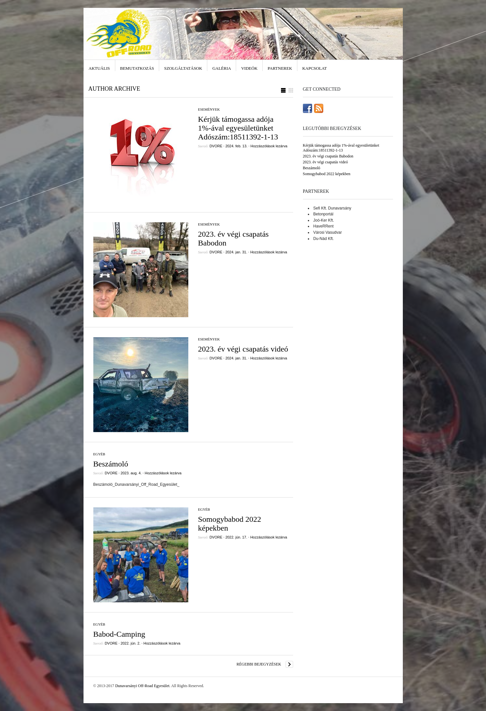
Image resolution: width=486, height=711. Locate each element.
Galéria (221, 68)
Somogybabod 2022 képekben (326, 174)
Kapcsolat (314, 68)
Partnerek (280, 68)
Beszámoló (110, 464)
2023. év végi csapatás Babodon (328, 156)
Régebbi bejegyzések (258, 664)
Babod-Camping (119, 634)
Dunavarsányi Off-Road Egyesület (142, 686)
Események (209, 109)
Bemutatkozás (137, 68)
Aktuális (99, 68)
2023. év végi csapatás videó (243, 349)
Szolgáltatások (183, 68)
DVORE (216, 146)
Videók (249, 68)
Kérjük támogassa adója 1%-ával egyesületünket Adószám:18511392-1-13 (238, 128)
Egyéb (99, 454)
